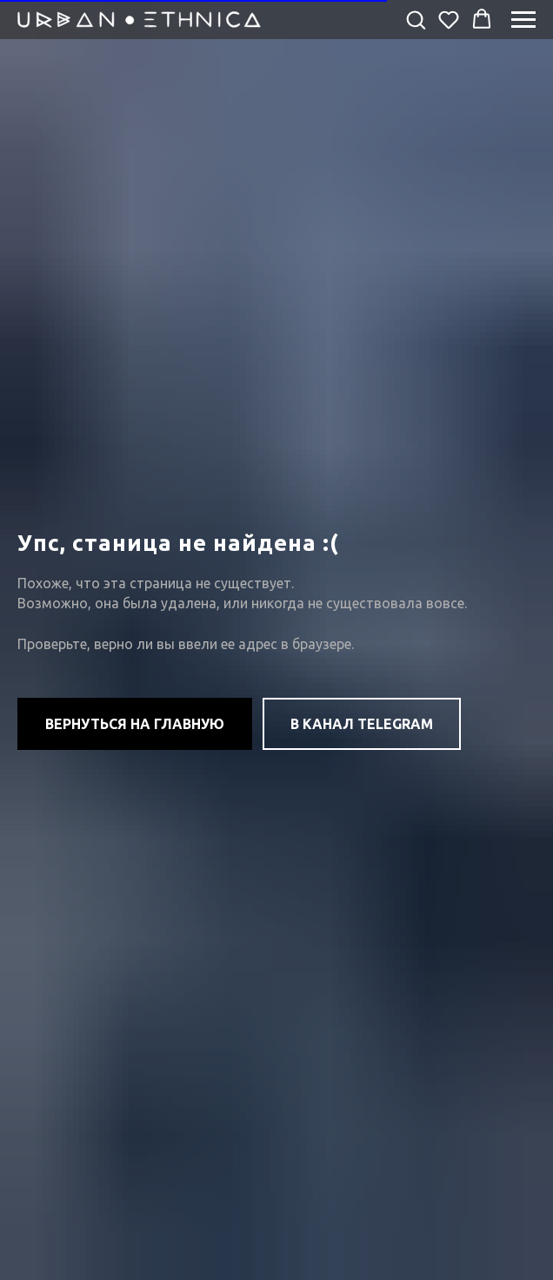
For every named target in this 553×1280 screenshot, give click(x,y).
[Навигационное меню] (523, 20)
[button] (415, 19)
